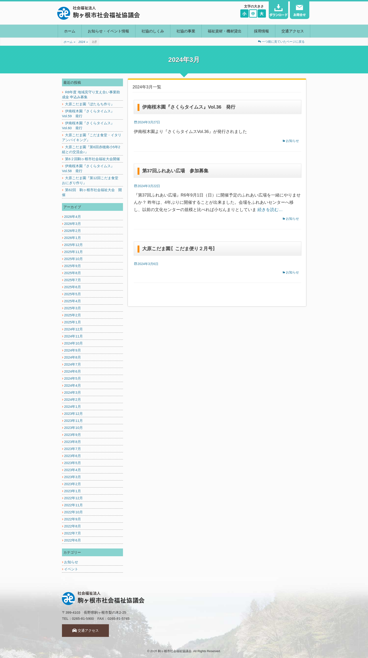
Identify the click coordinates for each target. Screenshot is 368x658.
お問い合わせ (299, 10)
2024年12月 (73, 329)
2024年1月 (72, 406)
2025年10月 (73, 259)
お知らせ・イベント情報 (108, 31)
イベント (71, 569)
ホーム (69, 31)
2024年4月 (72, 385)
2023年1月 (72, 491)
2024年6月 (72, 371)
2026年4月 (72, 217)
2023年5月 (72, 463)
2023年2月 (72, 484)
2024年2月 (72, 399)
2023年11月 (73, 421)
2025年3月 (72, 308)
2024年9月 (72, 350)
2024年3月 (72, 392)
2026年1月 (72, 238)
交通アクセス (292, 31)
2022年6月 (72, 540)
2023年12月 (73, 414)
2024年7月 (72, 364)
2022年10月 (73, 512)
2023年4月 (72, 470)
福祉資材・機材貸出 (225, 31)
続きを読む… (270, 209)
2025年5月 (72, 294)
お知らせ (292, 141)
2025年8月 (72, 273)
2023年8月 (72, 442)
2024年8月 (72, 357)
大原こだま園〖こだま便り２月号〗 (179, 248)
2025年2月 (72, 315)
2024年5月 (72, 378)
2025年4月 (72, 301)
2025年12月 (73, 245)
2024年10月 (73, 343)
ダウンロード (278, 10)
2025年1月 (72, 322)
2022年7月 (72, 533)
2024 (83, 42)
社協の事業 (185, 31)
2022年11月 (73, 505)
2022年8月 (72, 526)
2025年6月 (72, 287)
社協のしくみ (153, 31)
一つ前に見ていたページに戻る (281, 41)
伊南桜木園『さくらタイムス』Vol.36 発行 (188, 107)
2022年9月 (72, 519)
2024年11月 (73, 336)
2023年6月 (72, 456)
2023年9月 (72, 435)
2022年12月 (73, 498)
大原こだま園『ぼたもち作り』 (89, 104)
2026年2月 (72, 231)
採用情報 (261, 31)
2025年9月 (72, 266)
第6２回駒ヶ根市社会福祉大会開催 (92, 159)
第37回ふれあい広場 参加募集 (175, 170)
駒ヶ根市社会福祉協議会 (175, 651)
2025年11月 (73, 252)
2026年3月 (72, 224)
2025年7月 (72, 280)
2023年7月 (72, 449)
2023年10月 (73, 428)
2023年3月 (72, 477)
